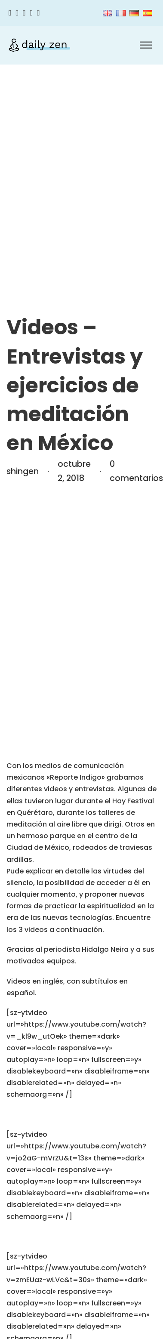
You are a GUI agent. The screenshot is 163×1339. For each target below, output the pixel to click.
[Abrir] (146, 45)
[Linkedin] (38, 13)
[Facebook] (10, 13)
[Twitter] (17, 13)
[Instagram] (24, 13)
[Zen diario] (39, 45)
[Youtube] (31, 13)
